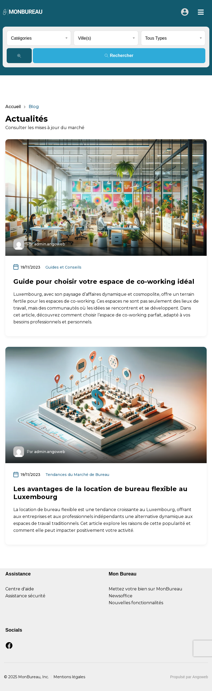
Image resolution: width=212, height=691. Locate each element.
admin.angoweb (49, 244)
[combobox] (39, 38)
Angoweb (200, 677)
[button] (201, 12)
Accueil (13, 107)
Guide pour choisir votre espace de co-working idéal (103, 281)
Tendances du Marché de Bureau (77, 474)
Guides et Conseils (63, 267)
